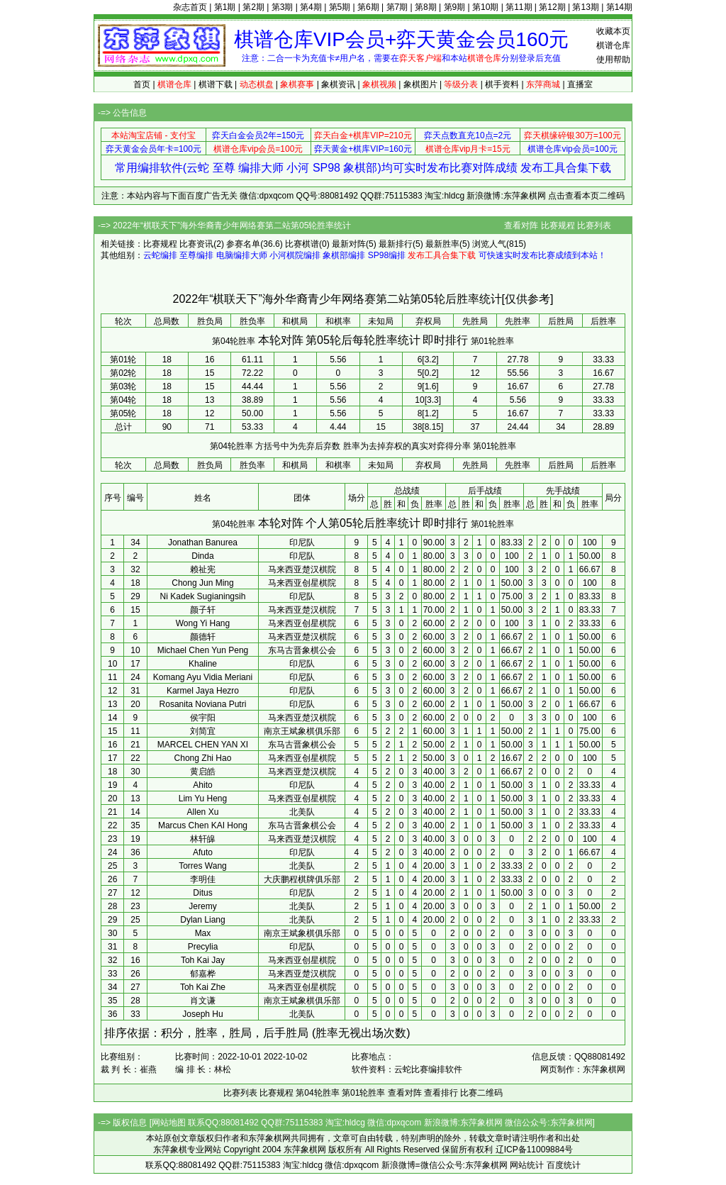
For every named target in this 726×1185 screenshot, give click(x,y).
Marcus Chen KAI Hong (202, 825)
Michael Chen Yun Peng (203, 650)
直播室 (580, 84)
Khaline (203, 664)
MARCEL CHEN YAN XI (202, 745)
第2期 (253, 7)
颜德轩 (203, 637)
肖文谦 (203, 1001)
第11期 (519, 7)
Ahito (202, 785)
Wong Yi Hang (203, 623)
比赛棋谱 (302, 244)
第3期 (283, 7)
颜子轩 (203, 610)
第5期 (340, 7)
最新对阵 (349, 244)
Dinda (202, 556)
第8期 (426, 7)
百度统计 (564, 1165)
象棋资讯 (338, 84)
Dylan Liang (202, 920)
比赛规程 (558, 225)
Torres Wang (203, 866)
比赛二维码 (481, 1093)
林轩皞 (203, 839)
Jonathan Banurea (203, 542)
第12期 (552, 7)
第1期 (225, 7)
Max (203, 933)
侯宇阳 (203, 718)
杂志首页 (190, 7)
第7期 (397, 7)
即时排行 (445, 340)
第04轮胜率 (233, 341)
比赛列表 (594, 225)
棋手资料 (502, 84)
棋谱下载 (216, 84)
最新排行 (396, 244)
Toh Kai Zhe (202, 987)
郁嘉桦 (203, 974)
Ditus (202, 893)
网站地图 (169, 1123)
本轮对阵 (280, 340)
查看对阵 (521, 225)
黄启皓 (203, 772)
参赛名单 (243, 244)
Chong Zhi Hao (203, 758)
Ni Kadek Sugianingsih (203, 596)
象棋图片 (420, 84)
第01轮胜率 (492, 341)
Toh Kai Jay (203, 960)
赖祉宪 (203, 569)
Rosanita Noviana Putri (203, 704)
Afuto (203, 852)
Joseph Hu (202, 1014)
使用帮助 (613, 60)
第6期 (368, 7)
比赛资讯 (196, 244)
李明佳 (203, 879)
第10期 (485, 7)
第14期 (619, 7)
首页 (141, 84)
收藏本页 (613, 31)
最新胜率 (442, 244)
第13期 (585, 7)
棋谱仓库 (613, 45)
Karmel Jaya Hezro (203, 691)
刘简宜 (203, 731)
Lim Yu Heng (203, 798)
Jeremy (202, 906)
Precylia (203, 947)
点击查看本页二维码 (586, 196)
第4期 (311, 7)
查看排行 (441, 1093)
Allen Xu (203, 812)
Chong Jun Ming (202, 583)
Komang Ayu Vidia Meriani (202, 677)
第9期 (455, 7)
